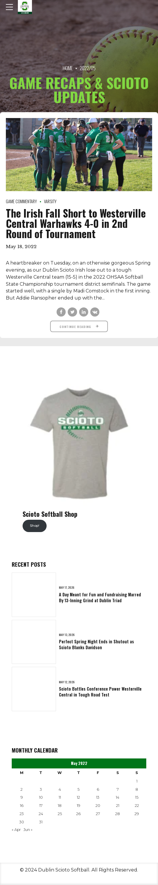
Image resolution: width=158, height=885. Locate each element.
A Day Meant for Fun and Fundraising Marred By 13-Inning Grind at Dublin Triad (100, 598)
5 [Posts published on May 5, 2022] (78, 790)
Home (68, 68)
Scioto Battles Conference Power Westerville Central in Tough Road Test (100, 692)
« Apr (16, 830)
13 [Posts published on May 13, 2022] (97, 798)
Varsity (50, 201)
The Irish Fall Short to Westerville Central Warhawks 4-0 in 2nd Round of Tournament (76, 223)
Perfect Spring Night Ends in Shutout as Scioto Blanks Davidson (96, 645)
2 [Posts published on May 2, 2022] (22, 790)
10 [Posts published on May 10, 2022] (41, 798)
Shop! (34, 526)
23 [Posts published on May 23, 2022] (22, 814)
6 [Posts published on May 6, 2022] (98, 790)
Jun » (28, 830)
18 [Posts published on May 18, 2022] (60, 806)
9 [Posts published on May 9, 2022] (22, 798)
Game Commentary (21, 201)
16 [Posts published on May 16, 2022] (21, 806)
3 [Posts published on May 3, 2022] (41, 790)
